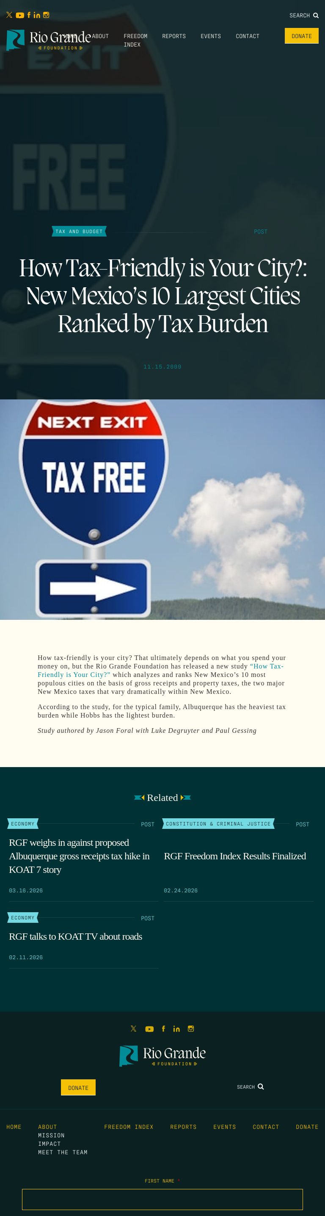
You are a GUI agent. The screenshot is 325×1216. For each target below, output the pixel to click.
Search (304, 15)
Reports (174, 35)
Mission (51, 1135)
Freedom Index (129, 1126)
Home (70, 35)
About (100, 35)
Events (211, 35)
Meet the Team (63, 1151)
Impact (49, 1143)
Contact (247, 35)
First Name (162, 1180)
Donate (302, 35)
